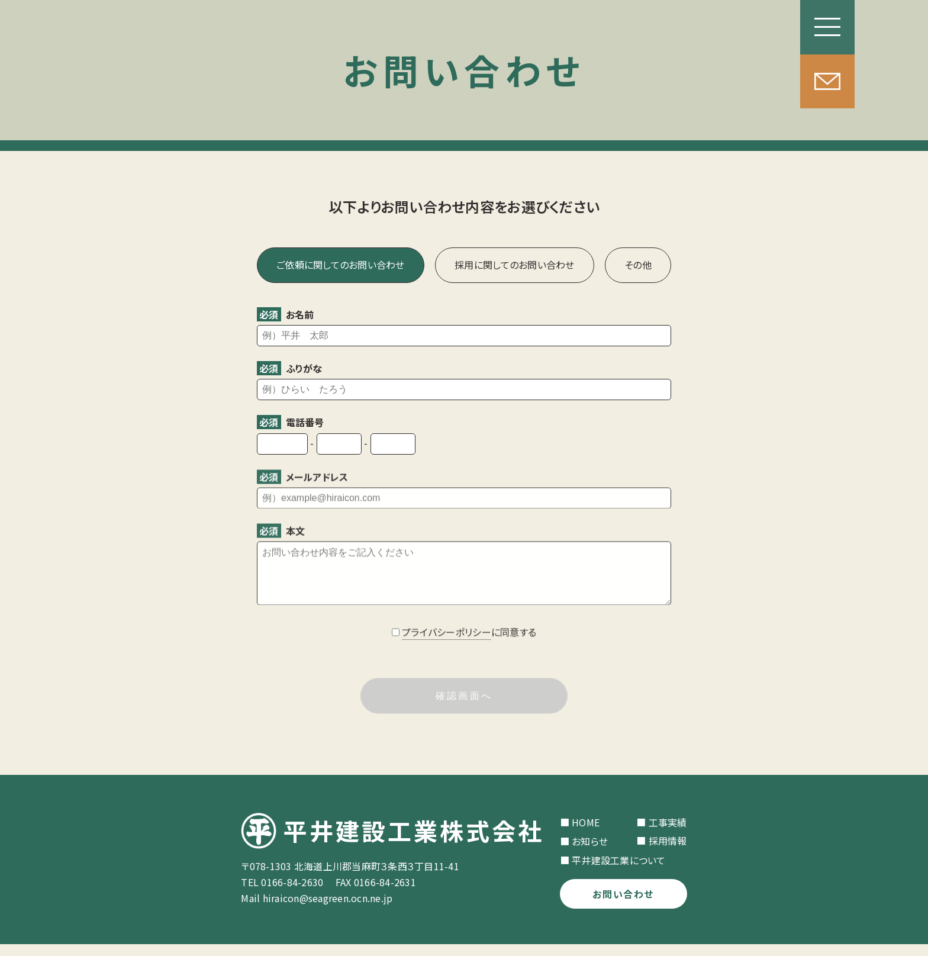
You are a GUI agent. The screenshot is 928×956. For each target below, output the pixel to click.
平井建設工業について (619, 872)
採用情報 (668, 852)
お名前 (285, 314)
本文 (281, 532)
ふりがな (290, 368)
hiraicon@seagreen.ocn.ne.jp (328, 910)
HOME (586, 834)
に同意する (469, 645)
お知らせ (590, 853)
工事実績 (668, 834)
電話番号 (290, 422)
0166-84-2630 (292, 894)
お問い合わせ (623, 906)
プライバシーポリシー (446, 645)
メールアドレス (302, 478)
